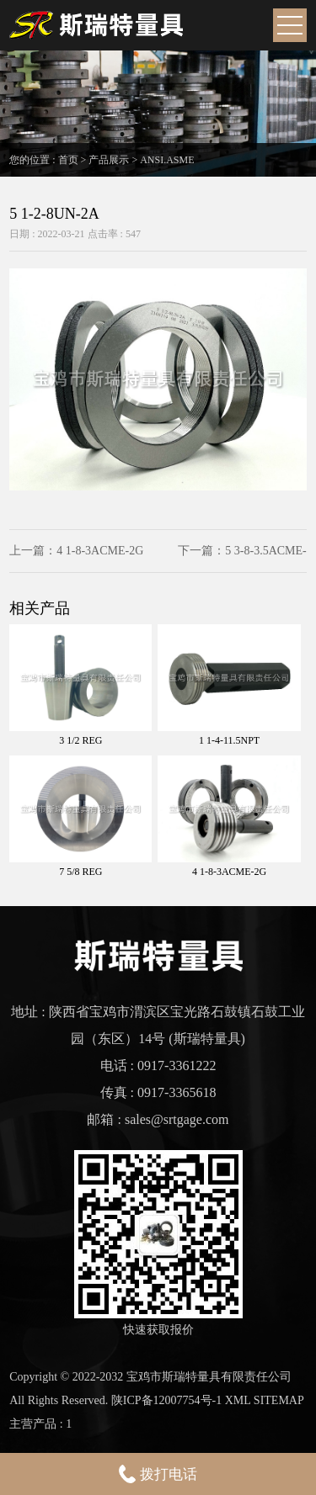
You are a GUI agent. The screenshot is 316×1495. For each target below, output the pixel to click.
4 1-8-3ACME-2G (99, 550)
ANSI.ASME (167, 160)
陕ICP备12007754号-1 (166, 1400)
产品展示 (108, 160)
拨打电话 (157, 1474)
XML (238, 1400)
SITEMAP (279, 1400)
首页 (68, 160)
